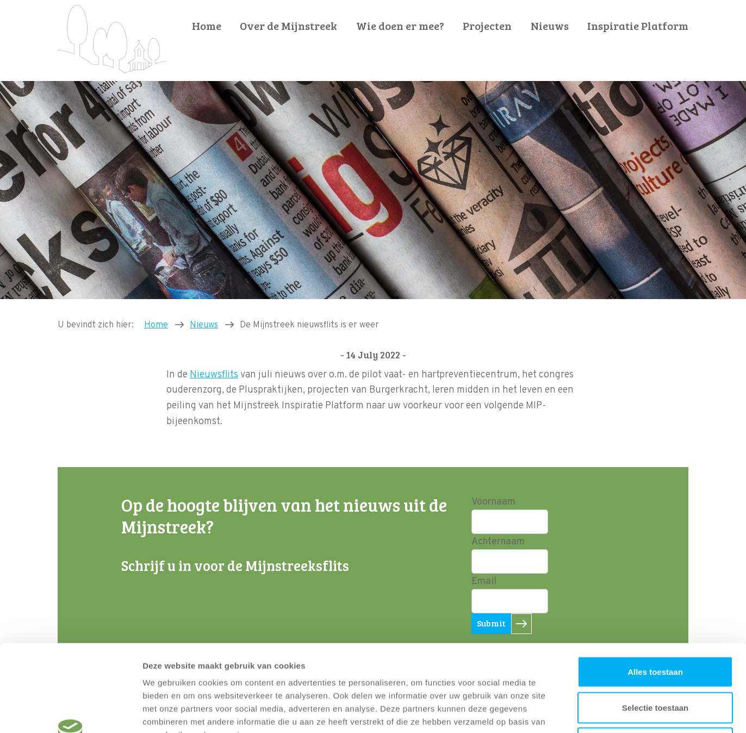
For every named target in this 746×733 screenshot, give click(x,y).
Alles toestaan (655, 590)
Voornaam (493, 502)
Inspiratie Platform (637, 25)
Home (206, 25)
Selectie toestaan (655, 626)
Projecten (487, 25)
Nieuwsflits (214, 375)
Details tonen (587, 711)
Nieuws (550, 25)
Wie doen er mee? (400, 25)
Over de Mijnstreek (288, 25)
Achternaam (498, 542)
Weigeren (655, 661)
